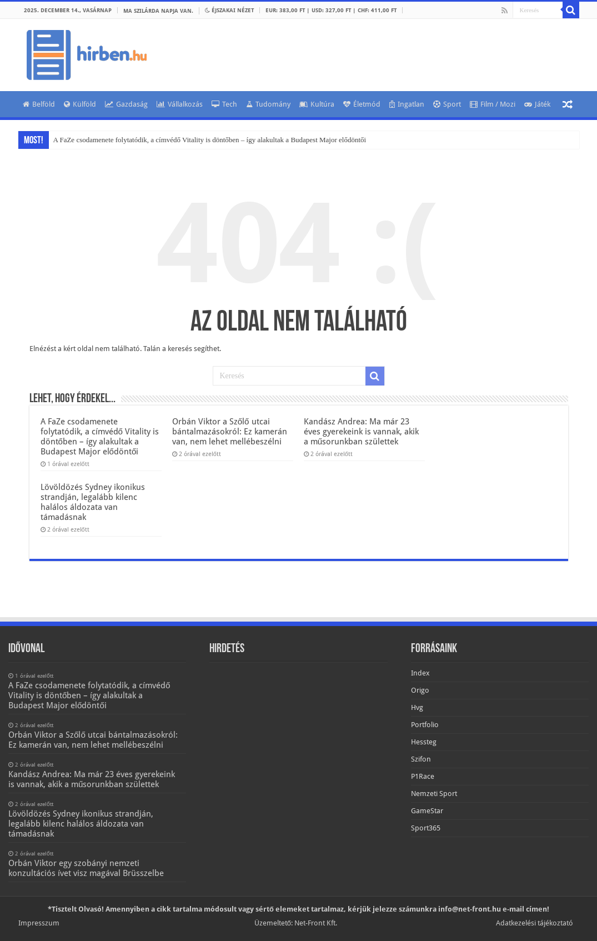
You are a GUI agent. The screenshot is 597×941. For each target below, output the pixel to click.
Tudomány (268, 104)
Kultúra (316, 104)
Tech (224, 104)
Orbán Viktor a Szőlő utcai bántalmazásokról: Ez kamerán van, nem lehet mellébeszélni (229, 432)
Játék (537, 104)
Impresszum (38, 923)
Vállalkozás (180, 104)
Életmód (361, 104)
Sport (447, 104)
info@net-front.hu (469, 909)
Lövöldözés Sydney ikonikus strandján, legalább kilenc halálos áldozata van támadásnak (93, 502)
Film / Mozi (492, 104)
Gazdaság (126, 104)
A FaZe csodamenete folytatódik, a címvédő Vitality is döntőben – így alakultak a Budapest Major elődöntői (210, 140)
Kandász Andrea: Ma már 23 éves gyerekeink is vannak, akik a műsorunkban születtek (361, 432)
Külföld (80, 104)
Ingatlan (406, 104)
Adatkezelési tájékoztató (534, 923)
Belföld (39, 104)
